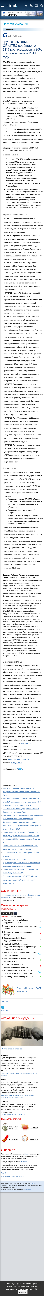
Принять (22, 1292)
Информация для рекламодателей (12, 1176)
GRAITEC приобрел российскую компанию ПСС (22, 799)
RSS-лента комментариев (11, 1049)
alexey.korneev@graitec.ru (18, 759)
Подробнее (4, 1173)
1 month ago (21, 1115)
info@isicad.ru (25, 1161)
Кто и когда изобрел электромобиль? (18, 977)
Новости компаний (15, 24)
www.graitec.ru (26, 743)
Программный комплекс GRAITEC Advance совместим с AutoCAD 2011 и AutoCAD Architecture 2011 (20, 880)
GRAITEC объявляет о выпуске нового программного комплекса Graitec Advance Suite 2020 (21, 791)
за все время (16, 917)
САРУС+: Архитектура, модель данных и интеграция (18, 1073)
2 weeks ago (18, 1097)
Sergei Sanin (4, 1055)
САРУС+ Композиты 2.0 (9, 1115)
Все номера (5, 1002)
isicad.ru (26, 1154)
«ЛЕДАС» (33, 1183)
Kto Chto (3, 1079)
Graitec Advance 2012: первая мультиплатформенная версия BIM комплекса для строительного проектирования (21, 862)
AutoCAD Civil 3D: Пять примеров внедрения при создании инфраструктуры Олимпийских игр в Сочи (20, 946)
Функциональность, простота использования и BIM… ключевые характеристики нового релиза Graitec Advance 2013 (22, 825)
